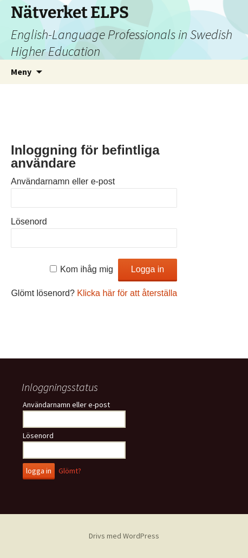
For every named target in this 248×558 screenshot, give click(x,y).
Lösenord (29, 221)
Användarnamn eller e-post (63, 181)
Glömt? (69, 471)
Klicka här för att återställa (127, 293)
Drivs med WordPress (124, 536)
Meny (21, 71)
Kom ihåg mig (86, 269)
